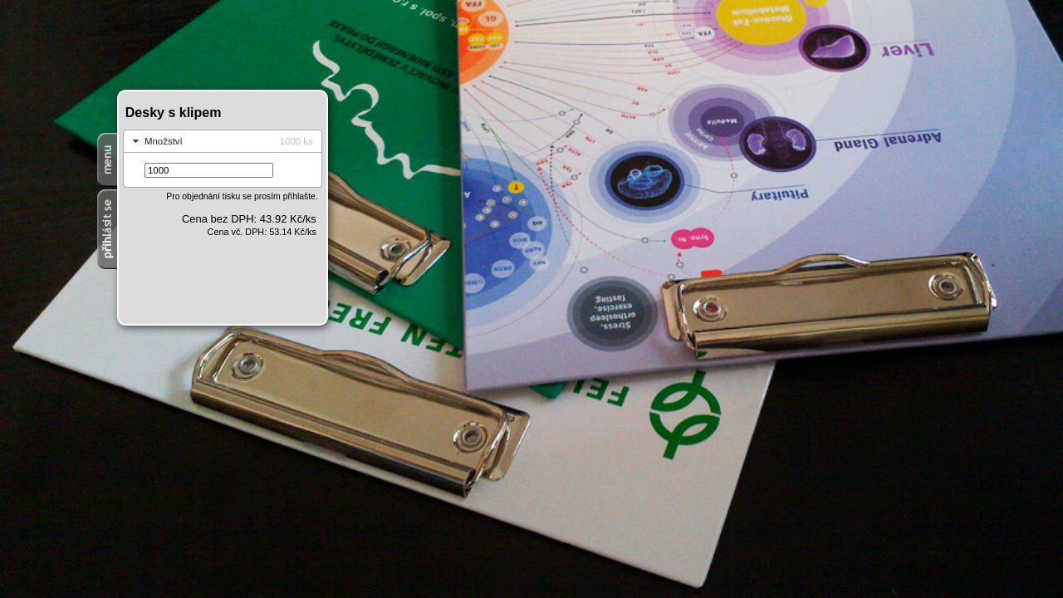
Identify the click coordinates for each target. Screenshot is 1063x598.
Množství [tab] (221, 141)
